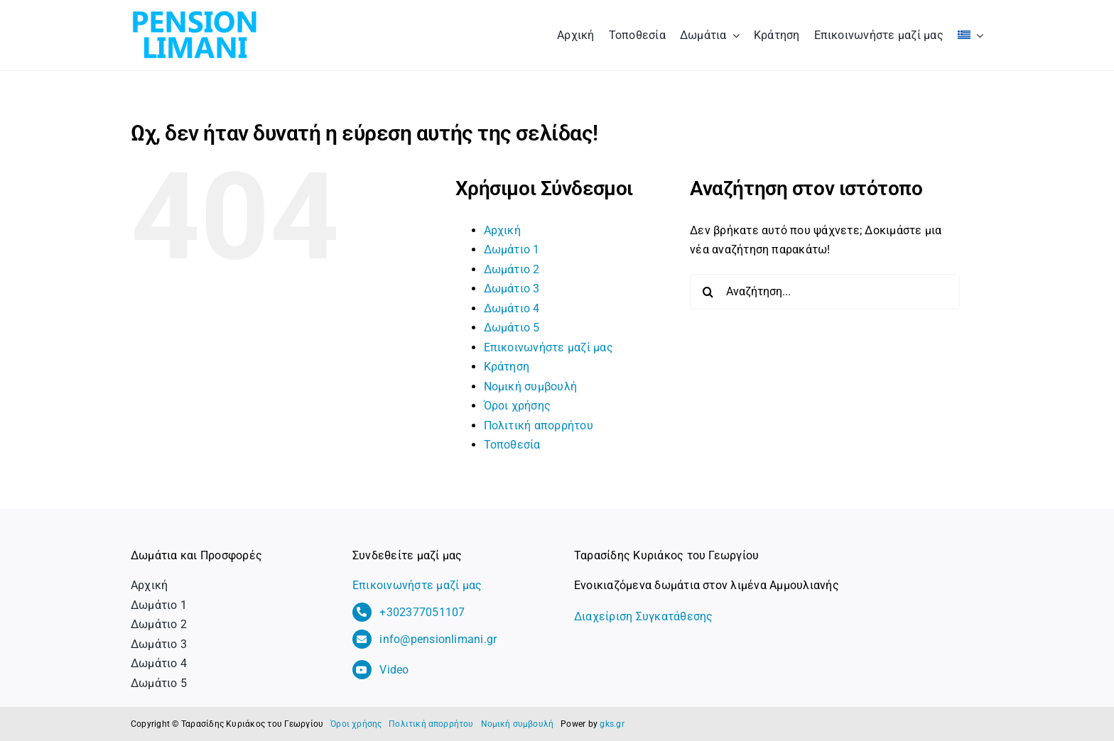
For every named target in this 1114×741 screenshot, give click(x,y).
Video (394, 669)
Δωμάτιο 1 (512, 249)
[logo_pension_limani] (195, 12)
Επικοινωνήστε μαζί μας (548, 347)
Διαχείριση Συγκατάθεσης (643, 616)
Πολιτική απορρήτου (538, 425)
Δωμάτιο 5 (512, 327)
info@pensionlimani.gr (438, 639)
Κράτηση (507, 366)
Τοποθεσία (512, 444)
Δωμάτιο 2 (512, 269)
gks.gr (612, 724)
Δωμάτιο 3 (512, 288)
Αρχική (502, 230)
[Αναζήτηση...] (825, 291)
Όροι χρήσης (517, 405)
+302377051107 (422, 612)
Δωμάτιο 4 (512, 308)
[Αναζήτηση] (707, 291)
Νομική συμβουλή (531, 386)
